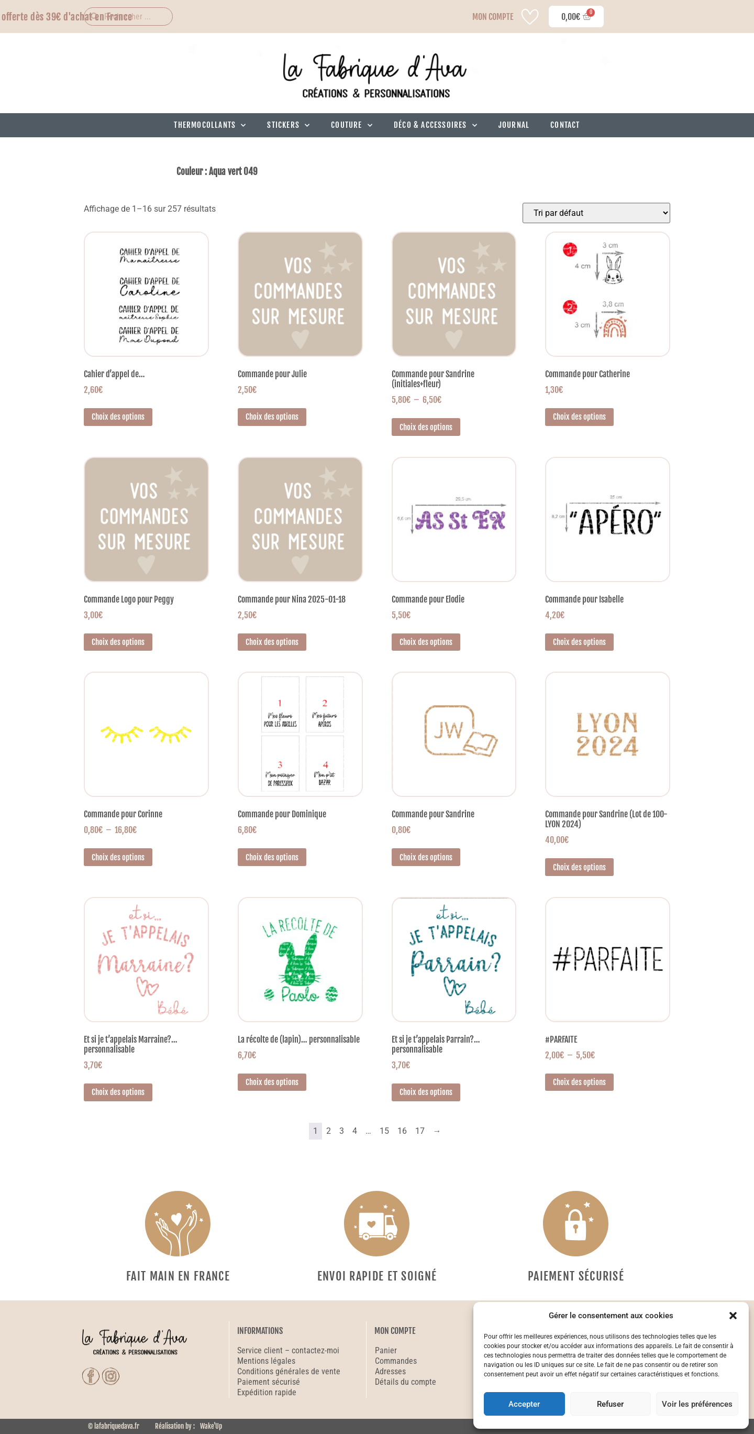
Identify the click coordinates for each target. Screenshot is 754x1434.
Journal (513, 125)
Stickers (288, 125)
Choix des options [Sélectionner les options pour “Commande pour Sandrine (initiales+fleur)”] (426, 427)
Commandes (396, 1361)
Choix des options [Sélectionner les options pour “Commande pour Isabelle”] (579, 642)
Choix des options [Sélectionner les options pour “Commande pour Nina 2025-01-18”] (272, 642)
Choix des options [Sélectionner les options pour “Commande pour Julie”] (272, 417)
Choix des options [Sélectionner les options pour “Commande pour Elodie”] (426, 642)
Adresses (390, 1371)
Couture (352, 125)
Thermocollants (210, 125)
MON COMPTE (492, 17)
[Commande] (596, 213)
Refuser (610, 1404)
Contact (565, 125)
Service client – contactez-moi (288, 1350)
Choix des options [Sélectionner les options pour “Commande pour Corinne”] (118, 857)
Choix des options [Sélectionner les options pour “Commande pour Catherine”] (579, 417)
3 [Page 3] (341, 1131)
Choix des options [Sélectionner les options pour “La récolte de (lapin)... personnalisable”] (272, 1082)
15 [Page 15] (384, 1131)
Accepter (524, 1404)
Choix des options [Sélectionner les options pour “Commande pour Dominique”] (272, 857)
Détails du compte (405, 1382)
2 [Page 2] (328, 1131)
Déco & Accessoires (436, 125)
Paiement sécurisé (269, 1382)
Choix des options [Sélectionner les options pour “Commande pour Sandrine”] (426, 857)
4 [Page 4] (354, 1131)
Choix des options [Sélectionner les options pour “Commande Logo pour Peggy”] (118, 642)
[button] (733, 1315)
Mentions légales (266, 1361)
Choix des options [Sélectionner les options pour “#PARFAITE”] (579, 1082)
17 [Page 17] (420, 1131)
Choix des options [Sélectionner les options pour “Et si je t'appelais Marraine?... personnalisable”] (118, 1092)
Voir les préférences (697, 1404)
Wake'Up (211, 1426)
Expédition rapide (266, 1392)
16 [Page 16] (402, 1131)
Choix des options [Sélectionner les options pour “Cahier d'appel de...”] (118, 417)
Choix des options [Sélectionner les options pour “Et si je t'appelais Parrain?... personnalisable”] (426, 1092)
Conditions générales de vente (288, 1371)
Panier (386, 1350)
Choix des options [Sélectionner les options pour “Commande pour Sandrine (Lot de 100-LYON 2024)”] (579, 867)
